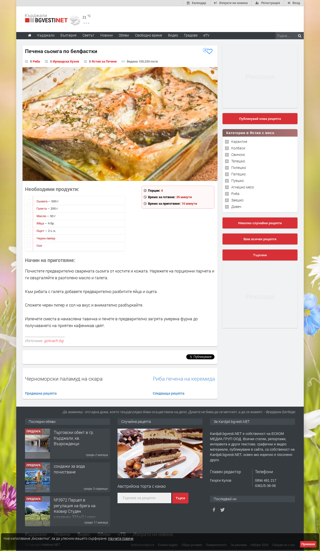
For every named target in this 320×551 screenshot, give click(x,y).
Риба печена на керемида (184, 379)
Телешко (238, 161)
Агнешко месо (242, 187)
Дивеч (236, 206)
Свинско (238, 154)
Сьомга (42, 201)
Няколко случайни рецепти (260, 223)
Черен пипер (45, 238)
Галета (42, 208)
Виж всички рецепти (260, 239)
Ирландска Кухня (66, 61)
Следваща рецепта (168, 393)
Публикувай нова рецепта (260, 119)
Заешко (237, 200)
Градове (191, 35)
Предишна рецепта (41, 393)
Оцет (40, 230)
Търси (180, 498)
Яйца (40, 223)
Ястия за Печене (104, 61)
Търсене (260, 255)
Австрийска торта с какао (142, 486)
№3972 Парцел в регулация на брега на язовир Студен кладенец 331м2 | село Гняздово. (75, 511)
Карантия (239, 141)
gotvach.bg (54, 340)
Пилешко (238, 167)
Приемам (308, 544)
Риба (36, 61)
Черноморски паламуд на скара (63, 378)
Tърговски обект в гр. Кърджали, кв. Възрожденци (74, 438)
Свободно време (148, 35)
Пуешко (237, 180)
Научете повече (120, 538)
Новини (106, 35)
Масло (41, 216)
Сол (39, 245)
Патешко (238, 174)
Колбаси (238, 148)
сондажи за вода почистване (69, 468)
